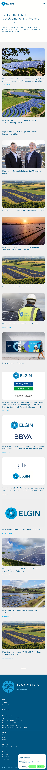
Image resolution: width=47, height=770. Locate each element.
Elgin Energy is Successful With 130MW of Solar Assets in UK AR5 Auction (21, 653)
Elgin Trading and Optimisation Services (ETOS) (14, 727)
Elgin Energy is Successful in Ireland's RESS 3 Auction (20, 611)
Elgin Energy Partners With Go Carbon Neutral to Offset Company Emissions (21, 570)
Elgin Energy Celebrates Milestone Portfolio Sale (21, 529)
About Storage (6, 709)
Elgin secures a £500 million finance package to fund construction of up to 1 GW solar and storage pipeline (23, 80)
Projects (4, 735)
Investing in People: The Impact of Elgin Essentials (22, 287)
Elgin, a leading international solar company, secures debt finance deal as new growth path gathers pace (23, 447)
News (3, 737)
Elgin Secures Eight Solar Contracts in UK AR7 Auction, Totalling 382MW (20, 121)
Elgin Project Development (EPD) (10, 718)
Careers (4, 739)
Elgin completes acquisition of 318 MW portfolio (21, 324)
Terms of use (5, 759)
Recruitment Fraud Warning (13, 363)
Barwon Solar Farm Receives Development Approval (23, 210)
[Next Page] (23, 667)
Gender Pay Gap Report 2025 (10, 747)
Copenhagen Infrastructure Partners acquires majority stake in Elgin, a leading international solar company (23, 489)
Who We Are (5, 702)
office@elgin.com (22, 689)
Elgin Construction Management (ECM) (12, 720)
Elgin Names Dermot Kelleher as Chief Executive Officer (21, 172)
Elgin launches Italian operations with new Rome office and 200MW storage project (21, 248)
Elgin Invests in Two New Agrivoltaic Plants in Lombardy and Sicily (20, 133)
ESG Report (5, 744)
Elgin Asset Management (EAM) (10, 725)
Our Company (5, 704)
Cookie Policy (5, 756)
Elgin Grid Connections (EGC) (9, 722)
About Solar (5, 707)
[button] (44, 3)
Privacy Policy (5, 754)
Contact (4, 742)
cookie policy (30, 762)
